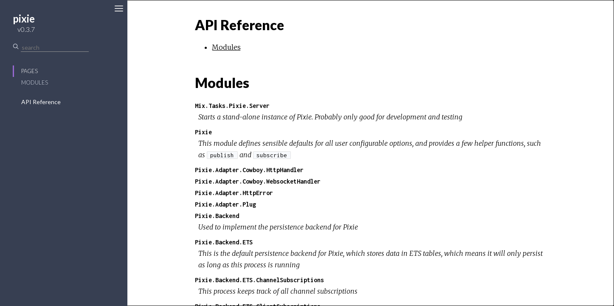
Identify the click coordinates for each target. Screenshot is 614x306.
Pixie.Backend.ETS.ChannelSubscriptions (259, 279)
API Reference (41, 101)
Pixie (203, 132)
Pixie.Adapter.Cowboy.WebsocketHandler (258, 181)
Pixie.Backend (217, 215)
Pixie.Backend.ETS (224, 242)
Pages (29, 71)
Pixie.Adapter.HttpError (234, 192)
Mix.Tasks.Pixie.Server (232, 105)
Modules (34, 82)
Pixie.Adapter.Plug (225, 204)
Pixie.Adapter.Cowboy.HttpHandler (249, 169)
